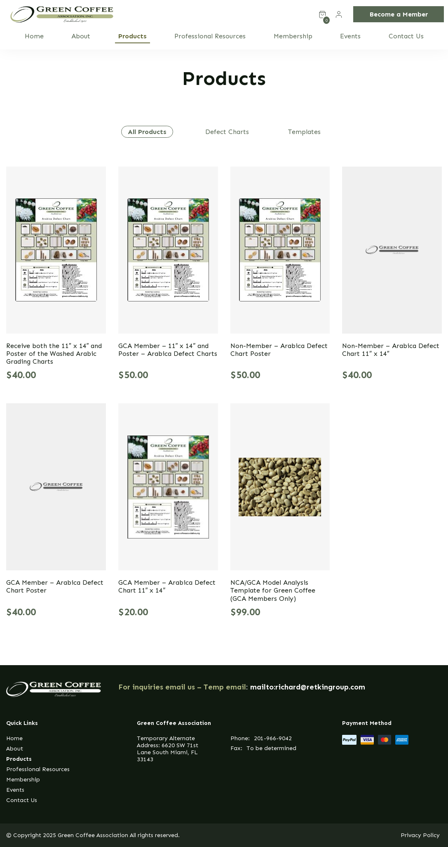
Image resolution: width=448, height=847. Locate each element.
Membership (293, 36)
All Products (147, 132)
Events (350, 36)
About (80, 36)
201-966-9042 (273, 738)
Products (132, 36)
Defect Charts (227, 132)
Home (34, 36)
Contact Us (406, 36)
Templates (304, 132)
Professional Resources (210, 36)
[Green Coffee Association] (61, 14)
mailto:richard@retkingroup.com (307, 687)
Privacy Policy (420, 835)
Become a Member (399, 14)
